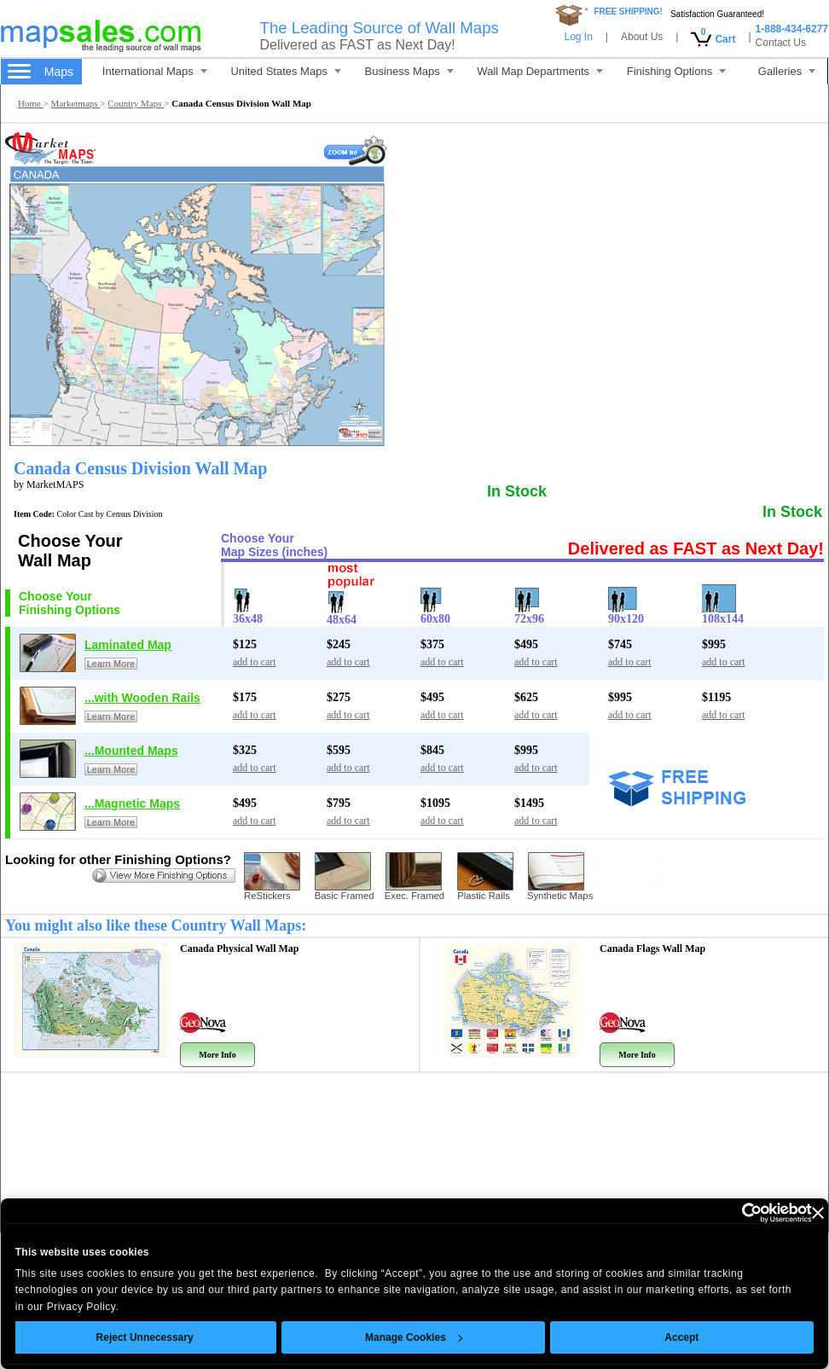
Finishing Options (676, 71)
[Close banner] (818, 1213)
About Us (642, 37)
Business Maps (409, 71)
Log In (578, 37)
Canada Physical (239, 948)
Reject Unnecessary (145, 1337)
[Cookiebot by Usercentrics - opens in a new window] (737, 1213)
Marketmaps (76, 103)
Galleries (786, 71)
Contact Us (781, 43)
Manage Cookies (413, 1337)
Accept (682, 1337)
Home (30, 103)
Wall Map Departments (540, 71)
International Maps (154, 71)
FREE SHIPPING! (628, 11)
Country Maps (135, 103)
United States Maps (285, 71)
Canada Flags (652, 948)
